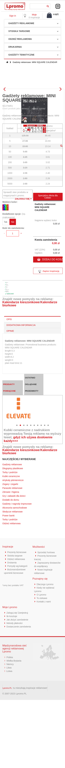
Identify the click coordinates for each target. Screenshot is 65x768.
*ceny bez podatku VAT (13, 640)
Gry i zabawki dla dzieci (13, 551)
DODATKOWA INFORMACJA (20, 380)
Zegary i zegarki (10, 539)
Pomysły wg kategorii (18, 621)
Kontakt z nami (44, 656)
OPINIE (10, 386)
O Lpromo (42, 649)
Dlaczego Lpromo (45, 639)
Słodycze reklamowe (12, 567)
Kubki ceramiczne (11, 531)
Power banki (8, 571)
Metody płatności (15, 678)
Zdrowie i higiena (10, 547)
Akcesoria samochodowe (14, 563)
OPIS (9, 374)
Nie (12, 277)
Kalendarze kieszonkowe (21, 357)
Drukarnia (15, 47)
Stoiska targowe (19, 31)
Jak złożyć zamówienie (18, 674)
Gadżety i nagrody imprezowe (17, 559)
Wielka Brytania (14, 719)
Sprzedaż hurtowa (46, 607)
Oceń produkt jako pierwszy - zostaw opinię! (23, 163)
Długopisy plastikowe (12, 523)
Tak (5, 277)
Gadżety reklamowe (21, 23)
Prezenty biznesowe (17, 607)
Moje (34, 14)
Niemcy (10, 722)
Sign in (12, 15)
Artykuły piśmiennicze (13, 535)
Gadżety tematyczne (21, 54)
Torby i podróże (10, 527)
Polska (9, 716)
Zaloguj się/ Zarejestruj (17, 668)
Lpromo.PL (7, 747)
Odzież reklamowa (20, 39)
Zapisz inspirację (48, 326)
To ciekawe (42, 653)
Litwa (9, 726)
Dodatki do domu (10, 555)
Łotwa (9, 729)
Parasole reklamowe (12, 543)
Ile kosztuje (12, 671)
